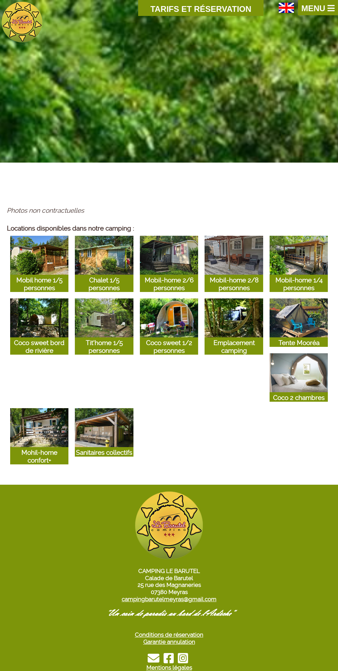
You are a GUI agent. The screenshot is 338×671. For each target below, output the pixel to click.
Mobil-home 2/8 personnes (234, 280)
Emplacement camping (234, 343)
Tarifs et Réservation (200, 9)
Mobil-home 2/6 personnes (169, 280)
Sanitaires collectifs (104, 449)
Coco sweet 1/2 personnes (169, 343)
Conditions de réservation (169, 634)
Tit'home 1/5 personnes (104, 343)
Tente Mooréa (299, 339)
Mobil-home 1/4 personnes (299, 280)
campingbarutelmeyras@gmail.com (169, 599)
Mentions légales (169, 667)
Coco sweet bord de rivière (39, 343)
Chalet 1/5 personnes (104, 280)
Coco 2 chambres (299, 394)
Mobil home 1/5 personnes (39, 280)
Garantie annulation (169, 641)
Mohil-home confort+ (39, 452)
